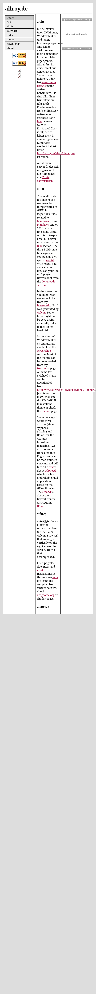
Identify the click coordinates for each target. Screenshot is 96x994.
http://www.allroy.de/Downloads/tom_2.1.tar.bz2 (66, 390)
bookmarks (44, 305)
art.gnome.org (45, 595)
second (46, 492)
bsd (9, 22)
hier (39, 121)
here (55, 577)
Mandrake (43, 221)
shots (10, 26)
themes (11, 39)
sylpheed (50, 470)
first (51, 467)
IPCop (40, 506)
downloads (13, 44)
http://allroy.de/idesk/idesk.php (56, 153)
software (12, 30)
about (10, 48)
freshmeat (43, 368)
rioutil (50, 260)
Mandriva (43, 224)
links (10, 35)
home (10, 17)
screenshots (44, 350)
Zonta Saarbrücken (45, 179)
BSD (39, 246)
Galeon (41, 312)
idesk (40, 570)
